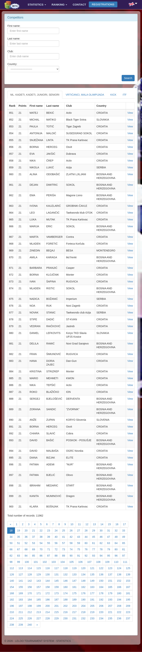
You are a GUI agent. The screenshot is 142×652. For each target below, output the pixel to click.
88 (57, 555)
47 (110, 536)
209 (129, 605)
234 (102, 618)
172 (48, 593)
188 (66, 599)
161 (75, 586)
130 (48, 574)
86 (42, 555)
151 (111, 580)
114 (31, 568)
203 (75, 605)
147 (75, 580)
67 (20, 549)
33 (125, 530)
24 (57, 530)
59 (79, 543)
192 (102, 599)
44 (87, 536)
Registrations (103, 4)
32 (117, 530)
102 (46, 561)
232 (84, 618)
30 (102, 530)
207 (111, 605)
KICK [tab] (113, 94)
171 (39, 593)
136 (102, 574)
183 (21, 599)
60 (87, 543)
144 (48, 580)
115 (39, 568)
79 (110, 549)
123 (111, 568)
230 (66, 618)
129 (39, 574)
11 (80, 524)
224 (13, 618)
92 (87, 555)
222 (120, 612)
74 (72, 549)
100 (28, 561)
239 (21, 624)
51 (20, 543)
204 (84, 605)
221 (111, 612)
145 (57, 580)
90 (72, 555)
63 (110, 543)
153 (129, 580)
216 (66, 612)
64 (117, 543)
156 (31, 586)
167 (129, 586)
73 (64, 549)
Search (128, 78)
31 (110, 530)
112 (13, 568)
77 (94, 549)
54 (42, 543)
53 (35, 543)
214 (48, 612)
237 (129, 618)
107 (90, 561)
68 (27, 549)
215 (57, 612)
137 (111, 574)
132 (66, 574)
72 (57, 549)
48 (117, 536)
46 (102, 536)
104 (63, 561)
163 (93, 586)
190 (84, 599)
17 (125, 524)
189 (75, 599)
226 (31, 618)
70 (42, 549)
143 (39, 580)
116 (48, 568)
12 (88, 524)
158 (48, 586)
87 (50, 555)
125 (129, 568)
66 (12, 549)
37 (35, 536)
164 (102, 586)
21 (35, 530)
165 (111, 586)
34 (12, 536)
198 (31, 605)
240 (31, 624)
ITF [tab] (124, 94)
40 (57, 536)
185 (39, 599)
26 (72, 530)
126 (13, 574)
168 (13, 593)
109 (108, 561)
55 (50, 543)
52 (27, 543)
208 (120, 605)
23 (50, 530)
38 (42, 536)
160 (66, 586)
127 (21, 574)
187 (57, 599)
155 (21, 586)
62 (102, 543)
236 (120, 618)
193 (111, 599)
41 (64, 536)
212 (31, 612)
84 (27, 555)
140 (13, 580)
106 (81, 561)
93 (94, 555)
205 (93, 605)
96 (117, 555)
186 (48, 599)
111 (126, 561)
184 (31, 599)
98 (12, 561)
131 (57, 574)
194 (120, 599)
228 (48, 618)
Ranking (59, 4)
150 (102, 580)
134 (84, 574)
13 (95, 524)
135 (93, 574)
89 (64, 555)
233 (93, 618)
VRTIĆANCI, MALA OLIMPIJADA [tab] (85, 94)
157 (39, 586)
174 (66, 593)
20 (27, 530)
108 (99, 561)
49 (125, 536)
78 (102, 549)
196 (13, 605)
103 (54, 561)
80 (117, 549)
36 (27, 536)
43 (79, 536)
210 (13, 612)
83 (20, 555)
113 (21, 568)
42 (72, 536)
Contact (79, 4)
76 (87, 549)
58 (72, 543)
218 (84, 612)
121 (93, 568)
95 (110, 555)
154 (13, 586)
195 (129, 599)
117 (57, 568)
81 (125, 549)
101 (37, 561)
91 (79, 555)
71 (50, 549)
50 (12, 543)
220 (102, 612)
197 (21, 605)
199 (39, 605)
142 (31, 580)
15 (110, 524)
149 (93, 580)
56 (57, 543)
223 (129, 612)
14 (103, 524)
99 (20, 561)
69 (35, 549)
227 (39, 618)
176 (84, 593)
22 (42, 530)
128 (31, 574)
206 (102, 605)
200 (48, 605)
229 (57, 618)
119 (75, 568)
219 (93, 612)
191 (93, 599)
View (130, 112)
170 (31, 593)
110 (117, 561)
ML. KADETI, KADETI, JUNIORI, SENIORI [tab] (34, 94)
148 (84, 580)
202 (66, 605)
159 (57, 586)
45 (94, 536)
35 (20, 536)
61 (94, 543)
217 (75, 612)
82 (12, 555)
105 (72, 561)
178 (102, 593)
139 (129, 574)
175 (75, 593)
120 (84, 568)
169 (21, 593)
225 (21, 618)
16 (118, 524)
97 (125, 555)
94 (102, 555)
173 (57, 593)
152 (120, 580)
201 (57, 605)
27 (79, 530)
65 (125, 543)
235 (111, 618)
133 (75, 574)
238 (13, 624)
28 (87, 530)
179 (111, 593)
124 (120, 568)
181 (129, 593)
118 (66, 568)
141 (21, 580)
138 (120, 574)
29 (94, 530)
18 (12, 530)
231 (75, 618)
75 (79, 549)
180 (120, 593)
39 (50, 536)
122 (102, 568)
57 (64, 543)
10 (73, 524)
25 (64, 530)
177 (93, 593)
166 (120, 586)
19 (20, 530)
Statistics (37, 4)
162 (84, 586)
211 (21, 612)
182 (13, 599)
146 (66, 580)
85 (35, 555)
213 (39, 612)
